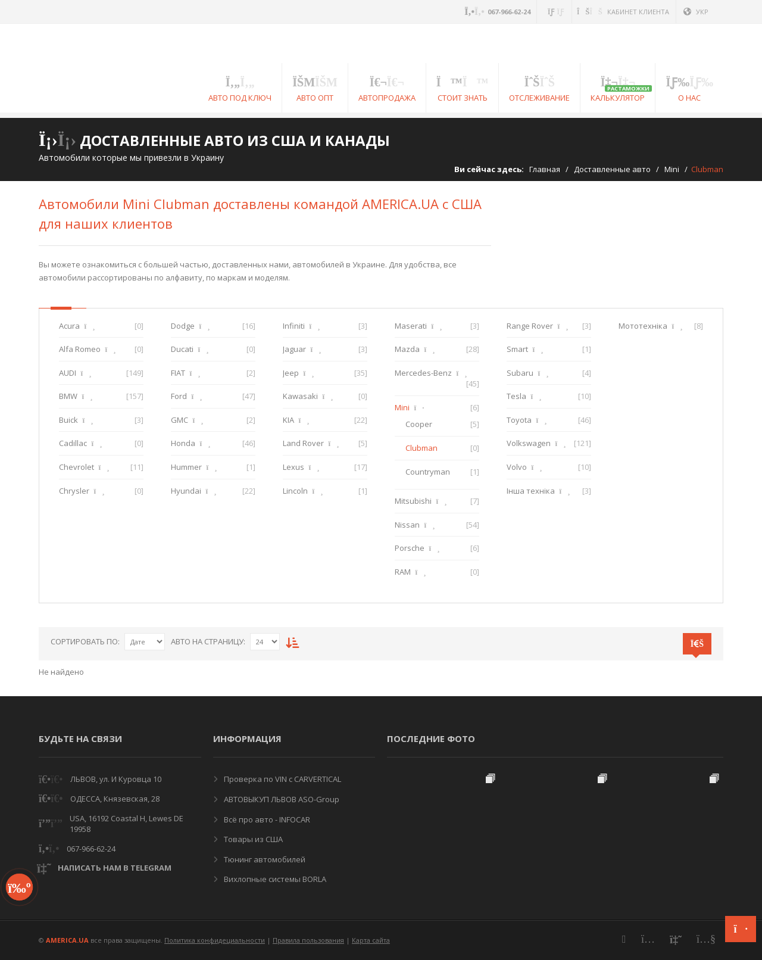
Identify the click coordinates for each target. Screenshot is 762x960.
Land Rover (303, 443)
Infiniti (294, 325)
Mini (671, 169)
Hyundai (186, 490)
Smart (517, 349)
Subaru (520, 372)
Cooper (418, 424)
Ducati (182, 349)
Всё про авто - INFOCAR (266, 819)
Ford (179, 396)
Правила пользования (308, 940)
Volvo (517, 467)
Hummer (186, 467)
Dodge (183, 325)
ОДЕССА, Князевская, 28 (115, 798)
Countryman (427, 471)
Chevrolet (76, 467)
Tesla (516, 396)
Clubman (421, 447)
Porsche (409, 548)
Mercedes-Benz (423, 372)
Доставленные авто (612, 169)
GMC (179, 419)
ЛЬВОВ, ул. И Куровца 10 (115, 779)
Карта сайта (371, 940)
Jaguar (294, 349)
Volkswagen (529, 443)
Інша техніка (531, 490)
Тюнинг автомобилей (263, 859)
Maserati (411, 325)
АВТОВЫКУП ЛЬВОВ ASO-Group (280, 799)
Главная (544, 169)
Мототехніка (643, 325)
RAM (403, 571)
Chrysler (74, 490)
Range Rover (530, 325)
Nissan (407, 524)
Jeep (291, 372)
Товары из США (252, 839)
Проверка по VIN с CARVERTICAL (281, 779)
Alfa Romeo (80, 349)
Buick (68, 419)
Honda (183, 443)
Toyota (519, 419)
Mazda (407, 349)
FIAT (178, 372)
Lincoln (295, 490)
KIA (288, 419)
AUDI (67, 372)
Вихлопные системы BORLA (274, 879)
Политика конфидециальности (214, 940)
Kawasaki (300, 396)
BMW (68, 396)
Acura (69, 325)
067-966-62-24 (91, 848)
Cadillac (73, 443)
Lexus (293, 467)
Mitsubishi (413, 500)
